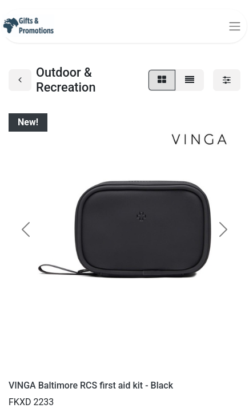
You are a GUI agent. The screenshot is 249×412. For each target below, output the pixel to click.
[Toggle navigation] (235, 26)
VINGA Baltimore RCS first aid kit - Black (91, 385)
